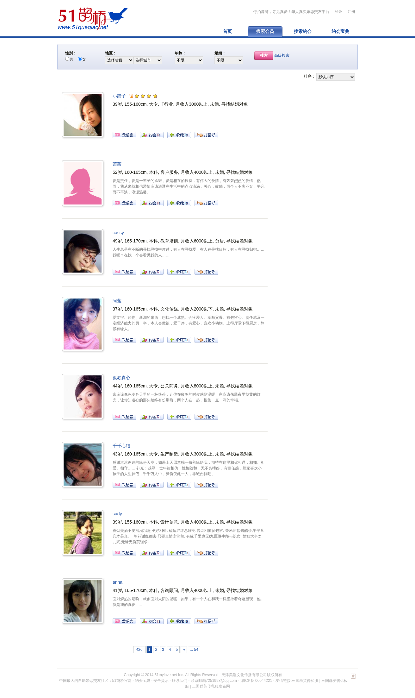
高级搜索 (281, 55)
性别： (71, 53)
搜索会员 (265, 31)
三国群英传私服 (305, 680)
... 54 (194, 649)
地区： (110, 53)
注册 (351, 11)
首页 (227, 31)
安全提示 (161, 680)
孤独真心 (121, 377)
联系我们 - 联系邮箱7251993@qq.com (204, 680)
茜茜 (117, 164)
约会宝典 (340, 31)
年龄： (180, 53)
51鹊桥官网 (122, 680)
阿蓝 (117, 300)
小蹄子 (119, 95)
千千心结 (121, 445)
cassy (118, 232)
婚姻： (220, 53)
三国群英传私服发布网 (211, 686)
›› (184, 649)
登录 (338, 11)
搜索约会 (303, 31)
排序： (309, 76)
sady (117, 513)
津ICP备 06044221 (256, 680)
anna (117, 582)
